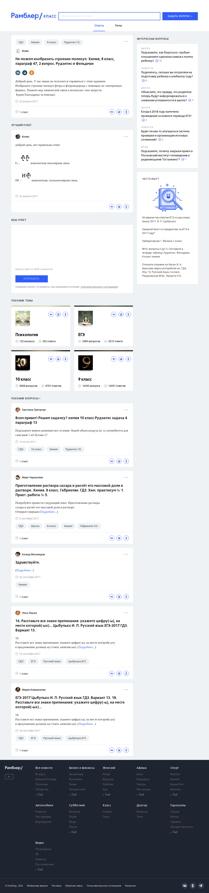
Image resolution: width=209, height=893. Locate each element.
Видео (39, 843)
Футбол (175, 774)
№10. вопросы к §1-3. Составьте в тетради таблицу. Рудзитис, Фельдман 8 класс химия (166, 252)
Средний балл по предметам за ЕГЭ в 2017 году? (165, 231)
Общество (41, 789)
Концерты (143, 779)
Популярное (43, 849)
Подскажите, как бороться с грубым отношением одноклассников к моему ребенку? (167, 56)
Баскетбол (177, 784)
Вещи (72, 822)
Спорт (174, 768)
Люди (73, 817)
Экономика (76, 774)
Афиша (142, 768)
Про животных (44, 864)
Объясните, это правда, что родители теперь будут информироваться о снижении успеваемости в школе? (166, 96)
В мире (40, 774)
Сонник (175, 812)
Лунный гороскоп (181, 827)
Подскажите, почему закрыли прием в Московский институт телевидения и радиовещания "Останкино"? (167, 155)
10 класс (23, 379)
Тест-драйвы (43, 817)
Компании (75, 779)
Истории (74, 812)
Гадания (175, 822)
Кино (140, 774)
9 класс (85, 379)
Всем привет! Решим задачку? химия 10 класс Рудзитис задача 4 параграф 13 (71, 420)
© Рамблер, (11, 886)
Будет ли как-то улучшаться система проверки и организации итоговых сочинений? (165, 135)
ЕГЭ (81, 335)
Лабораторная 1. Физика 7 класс (162, 240)
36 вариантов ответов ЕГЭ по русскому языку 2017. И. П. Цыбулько (166, 219)
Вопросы (142, 812)
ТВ (37, 854)
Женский (109, 768)
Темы (106, 817)
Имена (174, 817)
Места (73, 827)
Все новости (43, 768)
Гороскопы (178, 805)
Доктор (142, 805)
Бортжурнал (43, 822)
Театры (141, 784)
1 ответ (21, 112)
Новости (40, 812)
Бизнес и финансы (81, 768)
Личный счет (77, 789)
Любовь (108, 784)
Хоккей (174, 779)
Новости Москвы (45, 779)
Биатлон (175, 789)
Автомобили (44, 805)
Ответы (107, 812)
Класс (107, 805)
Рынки (73, 784)
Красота (108, 779)
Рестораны (143, 789)
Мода (106, 774)
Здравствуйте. (27, 562)
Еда (105, 789)
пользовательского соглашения (99, 286)
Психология (26, 335)
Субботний (77, 805)
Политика (41, 784)
